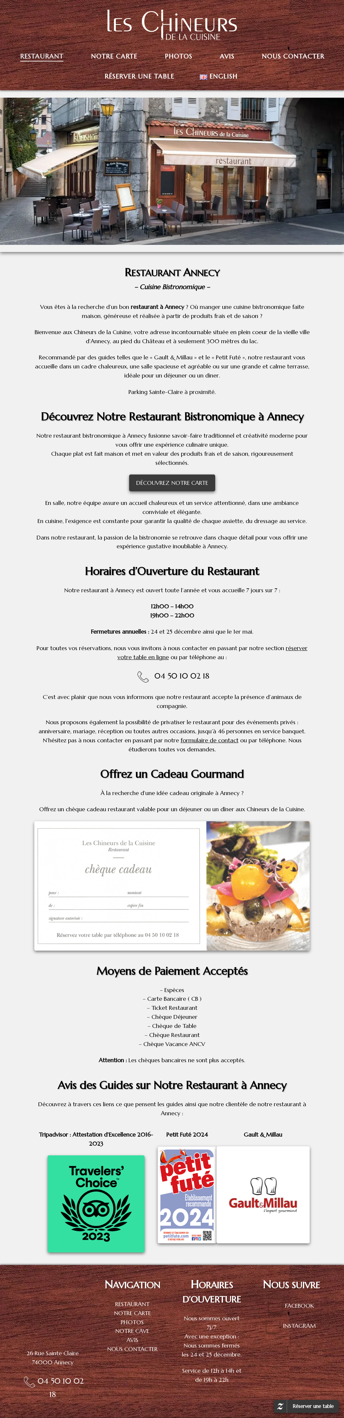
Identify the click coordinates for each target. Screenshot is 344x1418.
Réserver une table (313, 1406)
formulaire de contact (210, 740)
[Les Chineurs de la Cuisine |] (172, 24)
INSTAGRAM (299, 1325)
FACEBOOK (299, 1305)
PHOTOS (132, 1322)
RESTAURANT (132, 1304)
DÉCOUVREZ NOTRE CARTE (172, 482)
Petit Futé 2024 (187, 1134)
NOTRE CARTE (132, 1313)
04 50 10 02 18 (181, 676)
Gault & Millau (263, 1134)
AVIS (132, 1340)
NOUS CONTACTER (132, 1349)
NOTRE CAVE (132, 1331)
